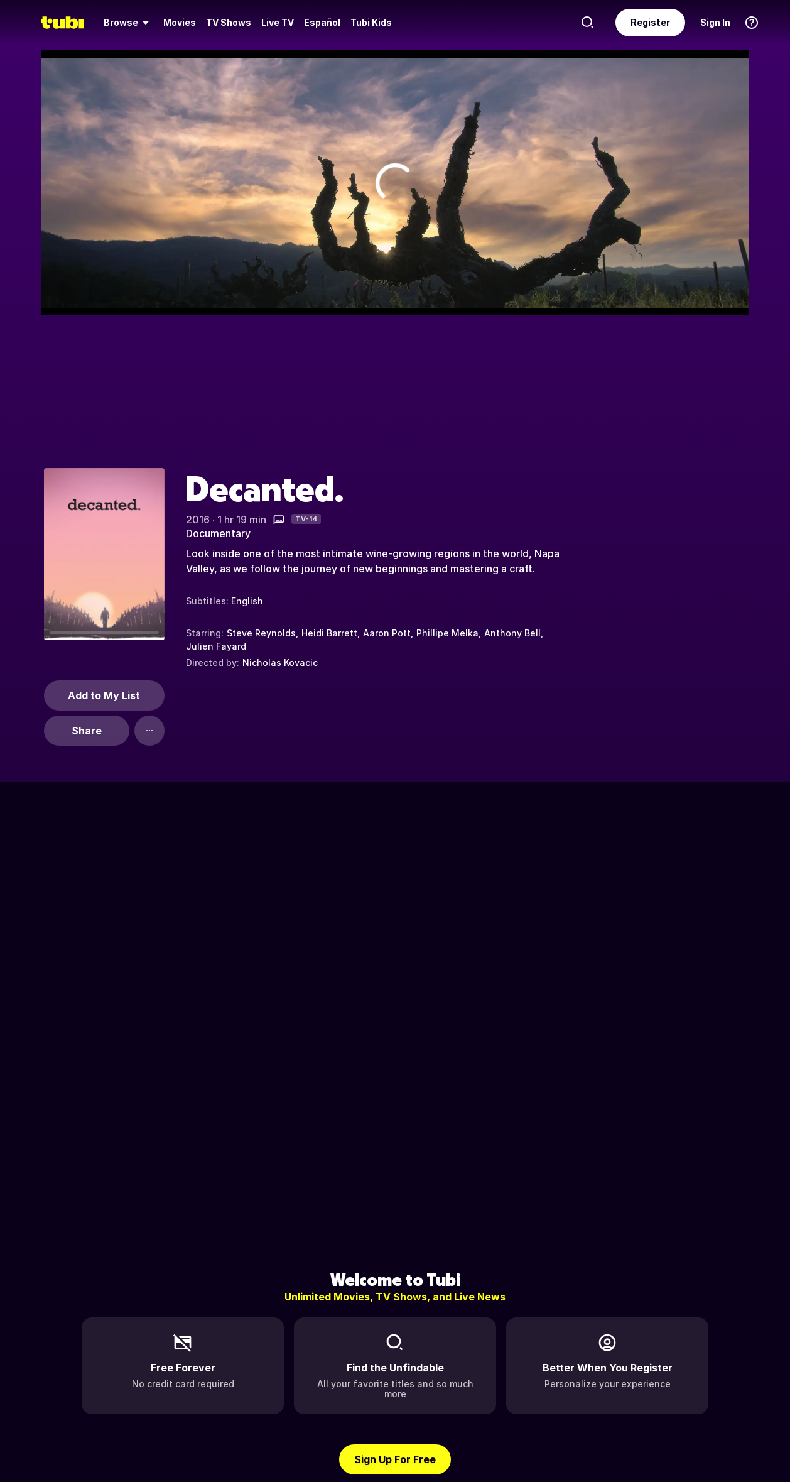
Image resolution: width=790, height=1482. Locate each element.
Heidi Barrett (329, 633)
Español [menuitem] (322, 22)
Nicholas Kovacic (280, 662)
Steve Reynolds (261, 633)
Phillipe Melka (447, 633)
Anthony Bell (512, 633)
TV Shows (228, 22)
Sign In (715, 22)
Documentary (218, 533)
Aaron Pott (387, 633)
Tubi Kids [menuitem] (371, 22)
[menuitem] (128, 22)
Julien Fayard (216, 646)
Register (650, 22)
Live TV (277, 22)
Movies (179, 22)
